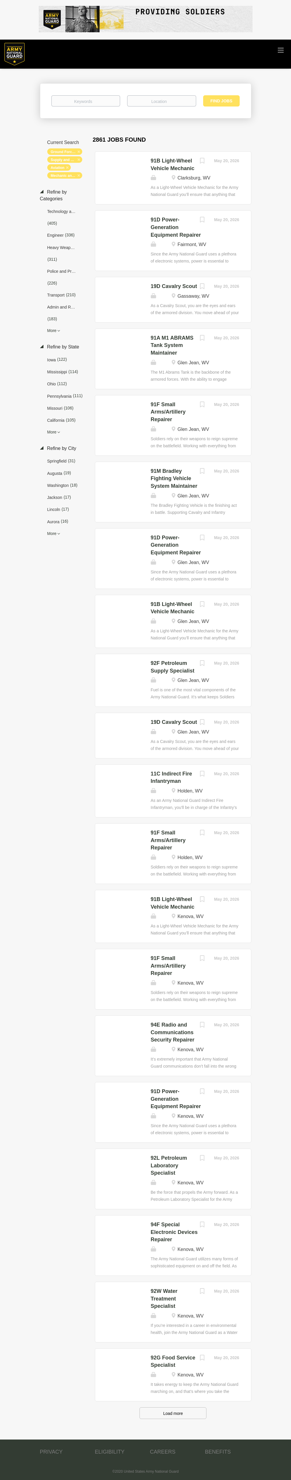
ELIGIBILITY (110, 1452)
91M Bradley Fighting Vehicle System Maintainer (174, 478)
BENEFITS (218, 1452)
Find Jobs (222, 101)
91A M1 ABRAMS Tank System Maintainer (172, 345)
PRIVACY (51, 1452)
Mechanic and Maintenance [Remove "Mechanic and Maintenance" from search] (66, 176)
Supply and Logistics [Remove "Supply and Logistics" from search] (66, 160)
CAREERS (163, 1452)
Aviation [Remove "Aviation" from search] (58, 168)
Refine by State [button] (62, 346)
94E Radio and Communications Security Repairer (172, 1032)
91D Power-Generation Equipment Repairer (176, 227)
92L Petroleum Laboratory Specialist (169, 1165)
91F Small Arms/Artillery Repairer (168, 412)
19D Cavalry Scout (174, 286)
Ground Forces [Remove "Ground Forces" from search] (63, 152)
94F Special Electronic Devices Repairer (174, 1232)
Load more (173, 1413)
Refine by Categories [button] (53, 195)
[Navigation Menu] (281, 49)
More (52, 330)
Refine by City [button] (61, 448)
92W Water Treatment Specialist (164, 1298)
